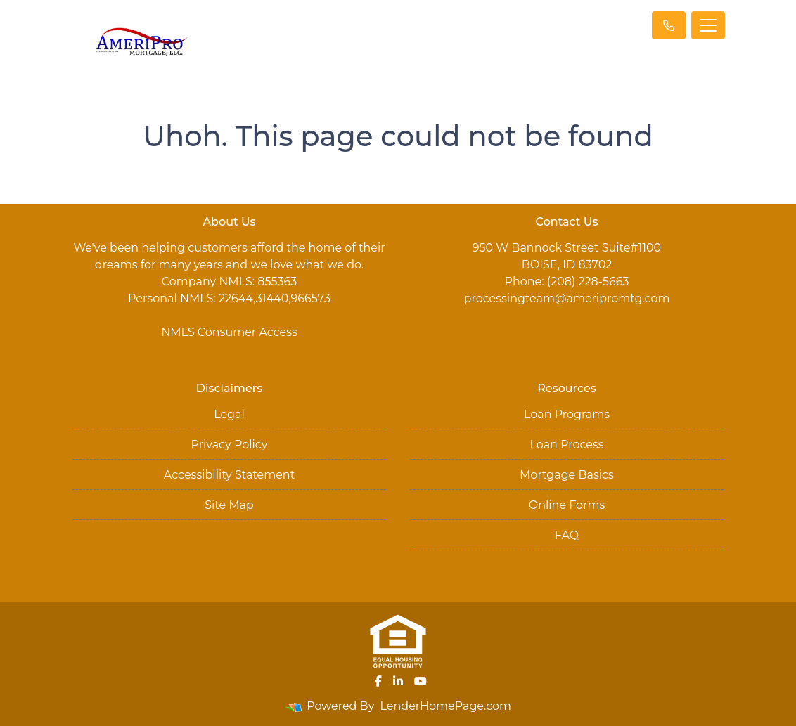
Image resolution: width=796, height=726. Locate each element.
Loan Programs (567, 414)
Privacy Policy (229, 444)
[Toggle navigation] (708, 25)
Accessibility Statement (229, 474)
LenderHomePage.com (446, 706)
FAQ (567, 535)
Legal (229, 414)
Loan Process (566, 444)
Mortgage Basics (567, 474)
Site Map (229, 505)
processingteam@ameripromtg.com (567, 298)
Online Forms (567, 505)
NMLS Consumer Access (229, 332)
